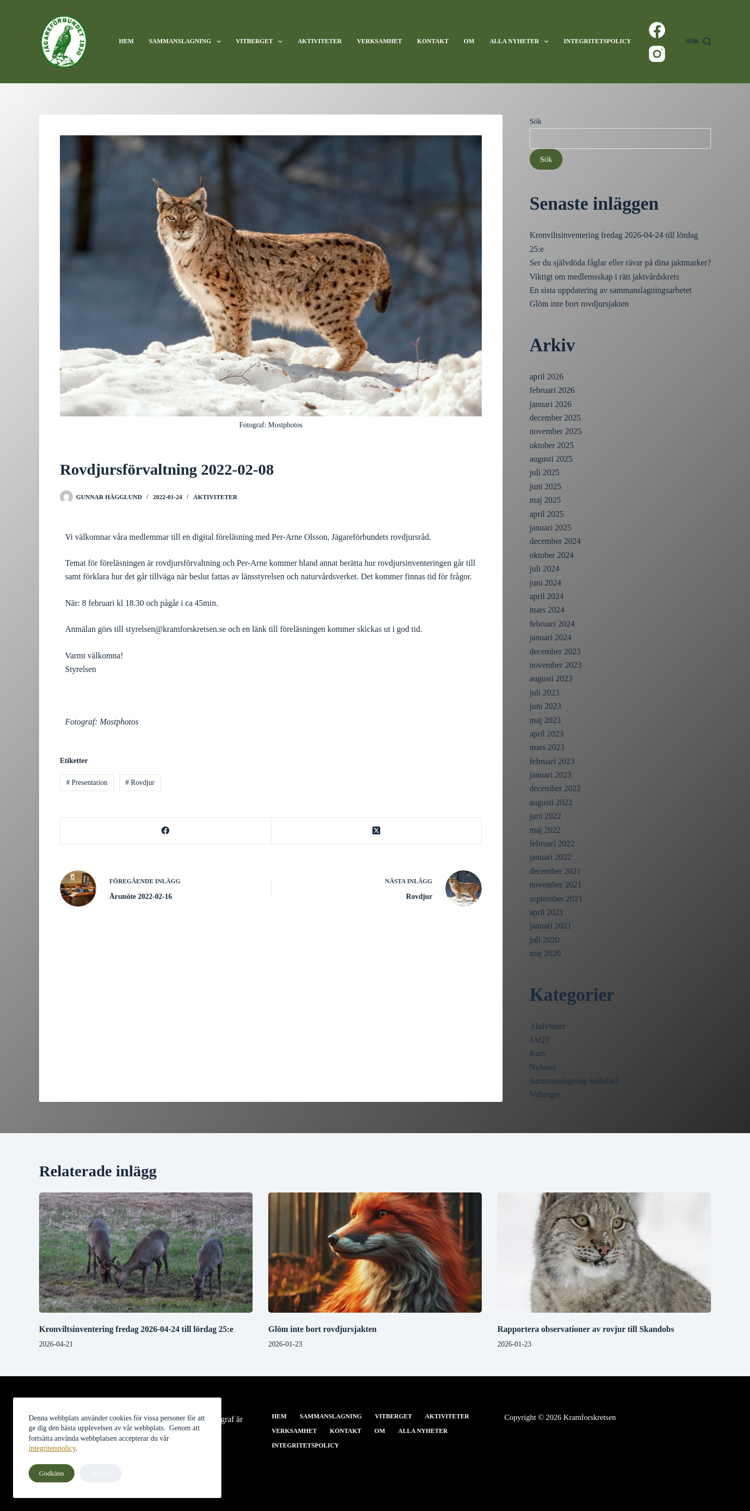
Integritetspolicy (597, 41)
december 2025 (555, 417)
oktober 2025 (552, 445)
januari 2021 (550, 925)
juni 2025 (545, 486)
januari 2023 (550, 774)
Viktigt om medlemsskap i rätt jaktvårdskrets (604, 276)
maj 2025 (545, 500)
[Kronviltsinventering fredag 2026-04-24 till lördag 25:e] (146, 1252)
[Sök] (698, 41)
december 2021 (555, 871)
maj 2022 (545, 830)
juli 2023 (544, 692)
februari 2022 (552, 843)
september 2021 (556, 898)
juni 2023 (545, 706)
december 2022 (555, 788)
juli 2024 (544, 568)
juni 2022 (545, 815)
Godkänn (51, 1473)
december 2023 (555, 651)
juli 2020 (544, 939)
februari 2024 (552, 623)
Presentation (87, 782)
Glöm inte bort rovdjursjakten (579, 303)
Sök (536, 121)
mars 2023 (547, 747)
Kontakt (432, 41)
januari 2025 (550, 527)
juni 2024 (545, 582)
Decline (100, 1473)
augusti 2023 (551, 678)
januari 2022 (550, 857)
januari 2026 (550, 404)
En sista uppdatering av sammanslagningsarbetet (611, 290)
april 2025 (547, 514)
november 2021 (556, 884)
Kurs (538, 1053)
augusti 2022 (551, 802)
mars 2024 (547, 609)
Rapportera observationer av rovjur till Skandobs (585, 1329)
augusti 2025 (551, 458)
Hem (126, 41)
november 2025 (556, 431)
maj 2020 (545, 953)
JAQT (540, 1039)
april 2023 (547, 733)
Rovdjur (139, 782)
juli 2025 (544, 472)
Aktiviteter (319, 41)
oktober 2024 (552, 555)
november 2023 (556, 665)
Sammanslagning (187, 41)
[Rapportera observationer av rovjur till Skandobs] (604, 1252)
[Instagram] (657, 54)
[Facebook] (657, 30)
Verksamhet (379, 41)
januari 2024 (550, 637)
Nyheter (543, 1067)
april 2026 (547, 376)
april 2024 (547, 596)
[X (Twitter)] (376, 831)
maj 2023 (545, 720)
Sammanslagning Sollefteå (574, 1080)
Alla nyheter (521, 41)
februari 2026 (552, 390)
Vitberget (261, 41)
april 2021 (547, 912)
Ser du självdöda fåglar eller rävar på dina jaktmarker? (620, 262)
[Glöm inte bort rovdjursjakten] (375, 1252)
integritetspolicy (52, 1448)
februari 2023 (552, 761)
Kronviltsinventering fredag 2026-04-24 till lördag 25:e (136, 1329)
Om (469, 41)
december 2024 (555, 541)
